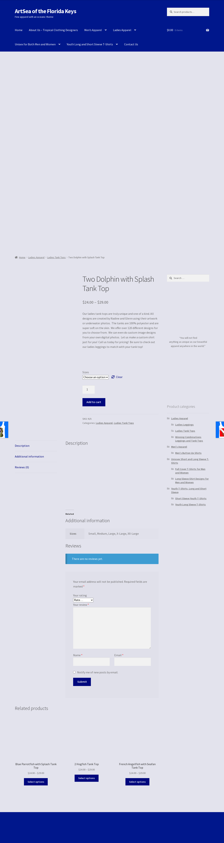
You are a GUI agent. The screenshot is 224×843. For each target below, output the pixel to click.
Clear (119, 377)
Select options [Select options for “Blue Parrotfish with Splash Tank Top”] (36, 781)
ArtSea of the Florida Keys (45, 11)
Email (118, 655)
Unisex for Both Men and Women (35, 44)
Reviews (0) (22, 467)
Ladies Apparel (122, 30)
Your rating (80, 595)
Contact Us (131, 44)
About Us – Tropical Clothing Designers (53, 30)
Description (22, 445)
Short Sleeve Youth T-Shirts (190, 498)
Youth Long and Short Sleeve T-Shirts (90, 44)
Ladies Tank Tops (56, 257)
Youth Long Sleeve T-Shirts (190, 504)
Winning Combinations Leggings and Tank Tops (189, 438)
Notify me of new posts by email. (97, 672)
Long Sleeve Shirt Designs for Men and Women (192, 480)
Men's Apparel (179, 446)
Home (18, 30)
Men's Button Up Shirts (188, 453)
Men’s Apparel (93, 30)
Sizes (85, 372)
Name (77, 655)
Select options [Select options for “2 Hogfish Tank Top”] (86, 778)
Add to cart (93, 402)
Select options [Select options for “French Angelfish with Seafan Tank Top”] (137, 781)
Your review (81, 604)
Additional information (29, 456)
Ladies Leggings (184, 424)
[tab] (36, 446)
